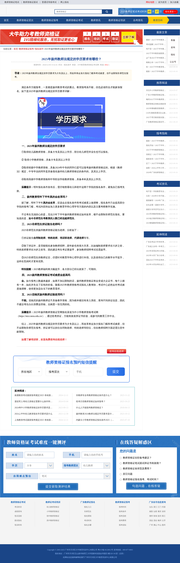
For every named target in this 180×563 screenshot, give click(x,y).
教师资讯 (95, 20)
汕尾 (155, 511)
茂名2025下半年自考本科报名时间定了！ (156, 260)
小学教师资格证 (53, 511)
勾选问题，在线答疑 (146, 486)
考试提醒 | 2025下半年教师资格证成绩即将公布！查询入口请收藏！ (156, 44)
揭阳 (151, 511)
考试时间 (87, 520)
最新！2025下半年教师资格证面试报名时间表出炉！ (156, 71)
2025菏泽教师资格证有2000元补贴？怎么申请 (156, 214)
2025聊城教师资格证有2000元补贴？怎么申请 (156, 223)
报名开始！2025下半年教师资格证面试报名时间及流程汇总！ (156, 145)
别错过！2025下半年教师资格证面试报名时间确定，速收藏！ (156, 154)
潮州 (151, 516)
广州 (151, 525)
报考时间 (122, 507)
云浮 (163, 520)
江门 (159, 507)
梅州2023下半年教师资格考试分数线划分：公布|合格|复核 (156, 99)
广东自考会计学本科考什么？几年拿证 (156, 242)
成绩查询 (18, 511)
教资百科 (158, 20)
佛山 (155, 525)
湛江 (155, 507)
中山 (159, 525)
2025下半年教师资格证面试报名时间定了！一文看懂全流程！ (156, 150)
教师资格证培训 (116, 20)
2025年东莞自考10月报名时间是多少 (156, 251)
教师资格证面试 (30, 2)
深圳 (163, 511)
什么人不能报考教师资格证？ (89, 408)
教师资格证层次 (25, 20)
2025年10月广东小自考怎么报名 (156, 255)
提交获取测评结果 (58, 486)
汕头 (151, 507)
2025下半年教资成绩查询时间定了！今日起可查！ (156, 53)
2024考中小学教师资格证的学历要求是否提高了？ (34, 408)
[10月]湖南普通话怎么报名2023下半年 (156, 113)
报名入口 (87, 507)
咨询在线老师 (116, 351)
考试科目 (18, 507)
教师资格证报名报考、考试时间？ (139, 467)
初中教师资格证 (53, 516)
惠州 (163, 525)
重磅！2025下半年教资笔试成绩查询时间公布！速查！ (156, 40)
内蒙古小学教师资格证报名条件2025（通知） (95, 420)
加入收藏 (174, 2)
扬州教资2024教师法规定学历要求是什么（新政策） (95, 414)
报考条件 (122, 511)
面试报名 (18, 520)
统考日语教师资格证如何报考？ (90, 401)
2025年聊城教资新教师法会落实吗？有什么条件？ (156, 108)
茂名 (155, 520)
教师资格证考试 (74, 20)
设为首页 (162, 2)
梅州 (159, 520)
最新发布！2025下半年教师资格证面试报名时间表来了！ (156, 159)
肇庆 (159, 511)
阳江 (163, 516)
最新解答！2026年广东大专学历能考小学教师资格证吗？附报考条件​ (156, 200)
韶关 (159, 516)
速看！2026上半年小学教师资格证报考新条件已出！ (156, 168)
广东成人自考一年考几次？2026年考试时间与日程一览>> (156, 246)
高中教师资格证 (53, 520)
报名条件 (39, 49)
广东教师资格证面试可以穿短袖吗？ (156, 122)
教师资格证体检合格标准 (156, 104)
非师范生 (87, 511)
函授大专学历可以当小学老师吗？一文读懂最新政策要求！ (156, 209)
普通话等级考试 (49, 2)
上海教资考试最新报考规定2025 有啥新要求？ (34, 420)
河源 (163, 507)
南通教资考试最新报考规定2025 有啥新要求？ (34, 395)
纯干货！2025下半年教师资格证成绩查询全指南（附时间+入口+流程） (156, 49)
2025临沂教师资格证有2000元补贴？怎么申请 (156, 218)
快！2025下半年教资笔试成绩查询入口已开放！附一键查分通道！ (156, 67)
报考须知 (122, 525)
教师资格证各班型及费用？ (136, 456)
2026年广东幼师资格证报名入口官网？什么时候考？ (156, 172)
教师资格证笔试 (11, 2)
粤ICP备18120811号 (105, 550)
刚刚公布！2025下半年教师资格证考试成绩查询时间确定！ (156, 62)
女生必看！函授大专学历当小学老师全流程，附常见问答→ (156, 205)
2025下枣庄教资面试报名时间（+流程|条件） (156, 117)
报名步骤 (87, 525)
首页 (6, 20)
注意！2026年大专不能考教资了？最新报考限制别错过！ (156, 196)
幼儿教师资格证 (53, 507)
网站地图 (150, 2)
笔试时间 (18, 525)
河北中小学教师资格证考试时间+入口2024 (156, 90)
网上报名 (64, 2)
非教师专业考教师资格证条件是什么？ (94, 395)
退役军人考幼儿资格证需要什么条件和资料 (34, 401)
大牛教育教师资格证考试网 (88, 65)
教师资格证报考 (49, 20)
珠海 (155, 516)
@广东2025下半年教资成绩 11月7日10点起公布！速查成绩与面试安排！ (156, 58)
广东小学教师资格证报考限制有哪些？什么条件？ (156, 95)
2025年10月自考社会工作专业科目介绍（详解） (156, 264)
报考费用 (122, 520)
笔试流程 (18, 516)
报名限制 (87, 516)
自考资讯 (138, 20)
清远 (151, 520)
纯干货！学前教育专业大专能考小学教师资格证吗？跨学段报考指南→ (156, 191)
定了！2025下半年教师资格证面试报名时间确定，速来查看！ (156, 163)
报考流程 (122, 516)
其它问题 (126, 462)
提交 (115, 371)
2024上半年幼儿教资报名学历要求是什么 (33, 414)
